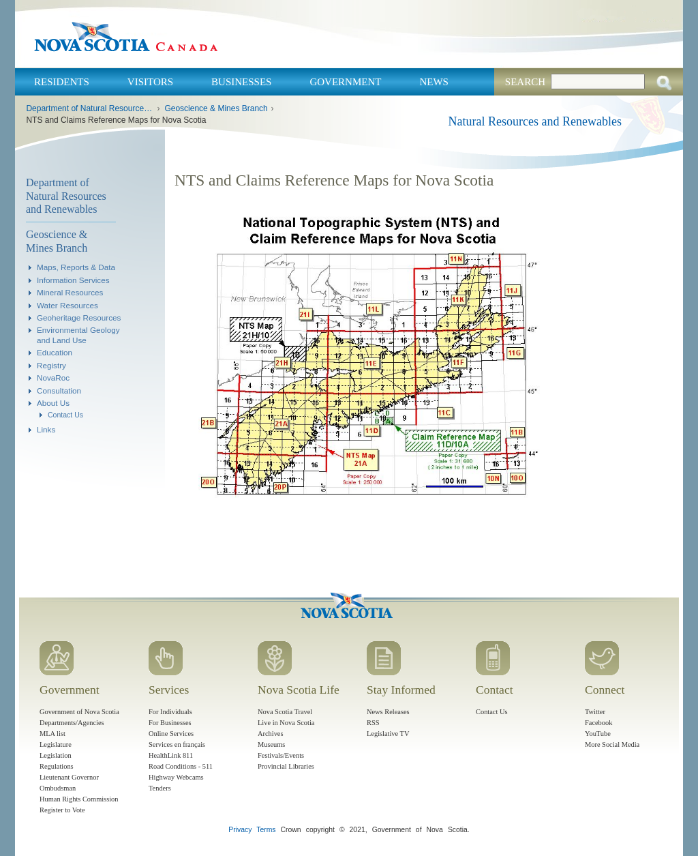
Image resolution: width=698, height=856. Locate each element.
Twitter (595, 711)
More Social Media (612, 744)
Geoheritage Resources (79, 317)
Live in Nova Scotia (286, 722)
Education (54, 352)
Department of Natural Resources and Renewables (89, 108)
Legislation (56, 755)
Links (46, 429)
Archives (271, 733)
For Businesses (170, 722)
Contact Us (65, 415)
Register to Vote (62, 810)
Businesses (241, 81)
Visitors (150, 81)
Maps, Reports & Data (76, 267)
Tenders (160, 788)
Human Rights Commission (79, 799)
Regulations (57, 766)
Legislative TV (388, 733)
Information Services (73, 280)
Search (525, 81)
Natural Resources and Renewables (535, 121)
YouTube (598, 733)
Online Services (171, 733)
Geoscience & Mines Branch (215, 108)
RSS (373, 722)
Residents (61, 81)
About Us (53, 402)
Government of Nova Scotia (79, 711)
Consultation (59, 390)
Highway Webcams (176, 777)
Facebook (598, 722)
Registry (51, 365)
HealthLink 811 (171, 755)
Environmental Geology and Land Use (78, 334)
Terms (265, 829)
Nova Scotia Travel (285, 711)
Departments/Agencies (72, 722)
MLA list (52, 733)
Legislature (56, 744)
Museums (271, 744)
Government (345, 81)
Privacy (240, 829)
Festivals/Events (281, 755)
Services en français (177, 744)
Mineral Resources (70, 292)
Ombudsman (58, 788)
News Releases (388, 711)
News (434, 81)
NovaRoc (53, 377)
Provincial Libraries (286, 766)
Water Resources (67, 305)
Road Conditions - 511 (181, 766)
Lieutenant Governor (69, 777)
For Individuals (170, 711)
